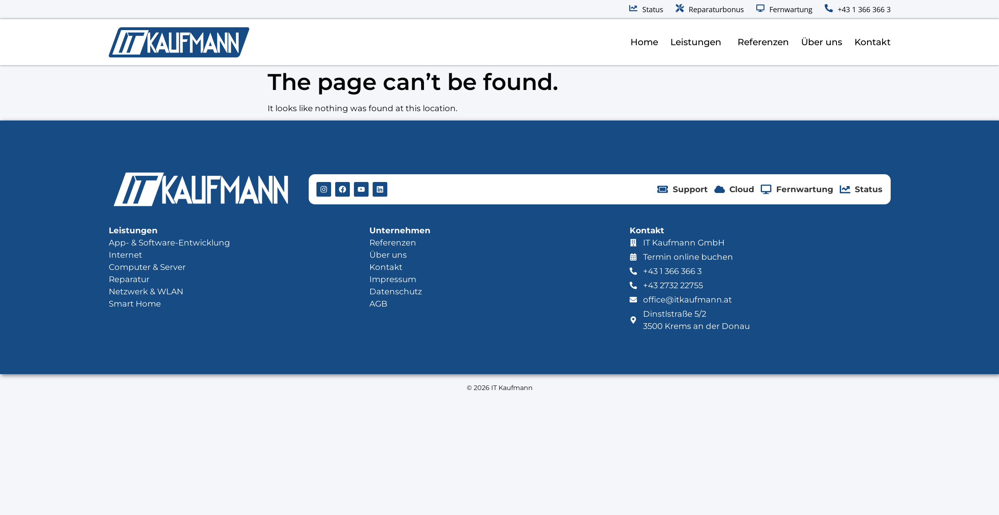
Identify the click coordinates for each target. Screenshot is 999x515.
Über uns (821, 42)
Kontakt (872, 42)
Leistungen (697, 42)
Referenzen (763, 42)
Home (644, 42)
